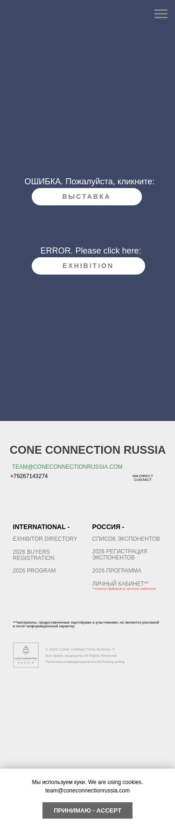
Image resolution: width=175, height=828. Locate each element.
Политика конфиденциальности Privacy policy (85, 662)
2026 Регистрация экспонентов (119, 554)
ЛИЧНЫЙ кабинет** (120, 584)
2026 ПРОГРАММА (116, 570)
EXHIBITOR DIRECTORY (45, 539)
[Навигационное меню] (161, 14)
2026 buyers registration (34, 555)
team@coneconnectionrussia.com (67, 467)
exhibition (88, 265)
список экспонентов (126, 539)
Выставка (86, 196)
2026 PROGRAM (34, 570)
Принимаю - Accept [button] (87, 810)
